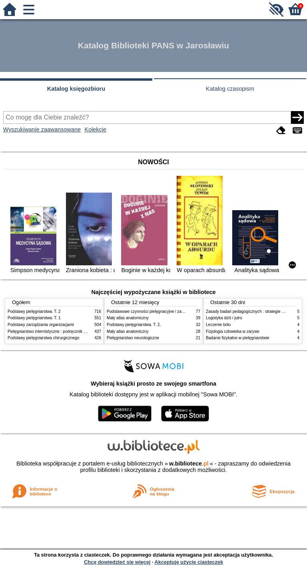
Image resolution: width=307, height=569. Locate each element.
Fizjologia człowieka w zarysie (232, 331)
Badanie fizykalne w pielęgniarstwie (237, 338)
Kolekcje (95, 129)
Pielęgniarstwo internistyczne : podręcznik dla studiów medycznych (67, 331)
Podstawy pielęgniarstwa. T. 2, (134, 324)
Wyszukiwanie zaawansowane (42, 129)
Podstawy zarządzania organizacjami (41, 324)
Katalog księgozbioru (76, 89)
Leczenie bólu (218, 324)
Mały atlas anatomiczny (128, 318)
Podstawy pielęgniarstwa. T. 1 (34, 318)
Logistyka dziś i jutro (224, 318)
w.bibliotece (189, 463)
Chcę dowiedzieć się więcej (117, 562)
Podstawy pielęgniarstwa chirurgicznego (43, 338)
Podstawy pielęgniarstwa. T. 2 (34, 311)
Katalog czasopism (230, 89)
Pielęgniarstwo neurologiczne (133, 338)
